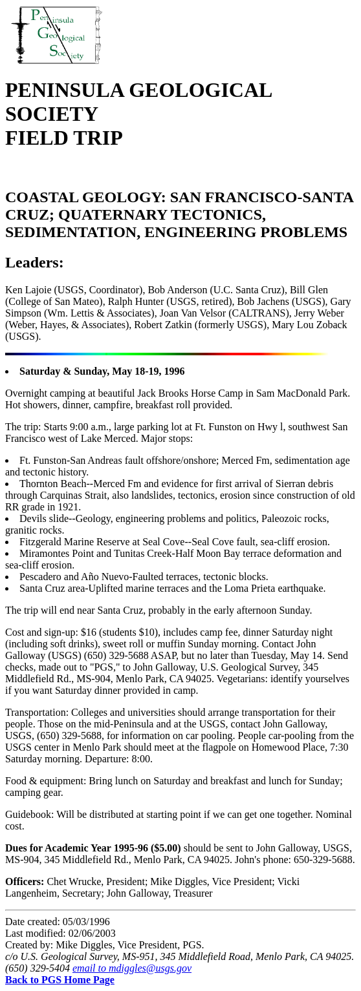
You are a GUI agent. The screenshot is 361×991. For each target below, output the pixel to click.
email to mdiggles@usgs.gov (131, 968)
